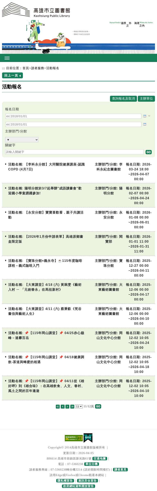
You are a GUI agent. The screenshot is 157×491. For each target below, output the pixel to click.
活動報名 (52, 68)
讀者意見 (120, 469)
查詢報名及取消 (123, 98)
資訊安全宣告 (87, 480)
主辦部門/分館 (16, 131)
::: (3, 68)
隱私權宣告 (65, 480)
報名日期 (12, 109)
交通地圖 (100, 458)
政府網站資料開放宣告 (78, 486)
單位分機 (91, 464)
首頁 (25, 68)
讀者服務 (37, 68)
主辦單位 (146, 98)
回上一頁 (11, 75)
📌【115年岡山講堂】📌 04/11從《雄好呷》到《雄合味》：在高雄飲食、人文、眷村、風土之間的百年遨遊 (46, 386)
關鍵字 (10, 145)
